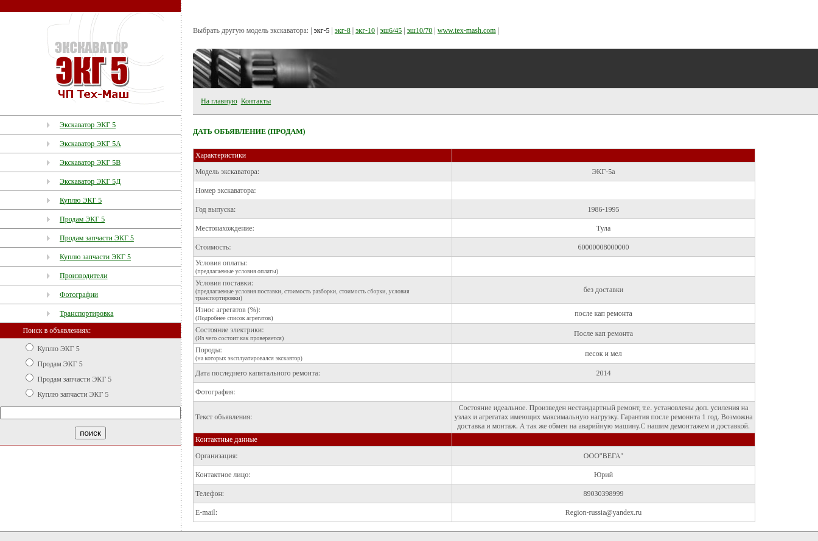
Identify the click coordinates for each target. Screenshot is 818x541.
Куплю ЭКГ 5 (81, 200)
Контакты (256, 101)
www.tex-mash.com (467, 30)
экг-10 (365, 30)
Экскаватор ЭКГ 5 (88, 124)
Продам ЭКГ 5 (82, 219)
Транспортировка (87, 313)
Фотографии (79, 294)
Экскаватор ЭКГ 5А (90, 143)
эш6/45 (391, 30)
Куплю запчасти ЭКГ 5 (95, 257)
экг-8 (343, 30)
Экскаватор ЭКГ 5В (90, 162)
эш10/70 (420, 30)
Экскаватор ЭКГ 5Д (90, 181)
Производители (84, 275)
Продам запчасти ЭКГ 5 (97, 238)
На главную (219, 101)
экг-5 (322, 30)
